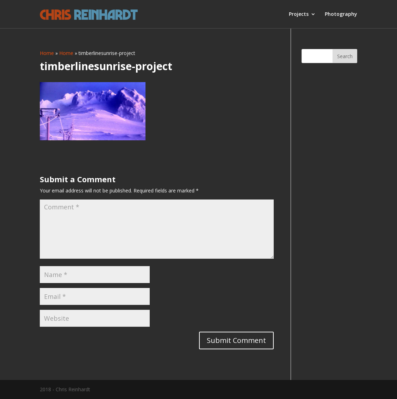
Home (47, 53)
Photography (341, 14)
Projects (299, 14)
